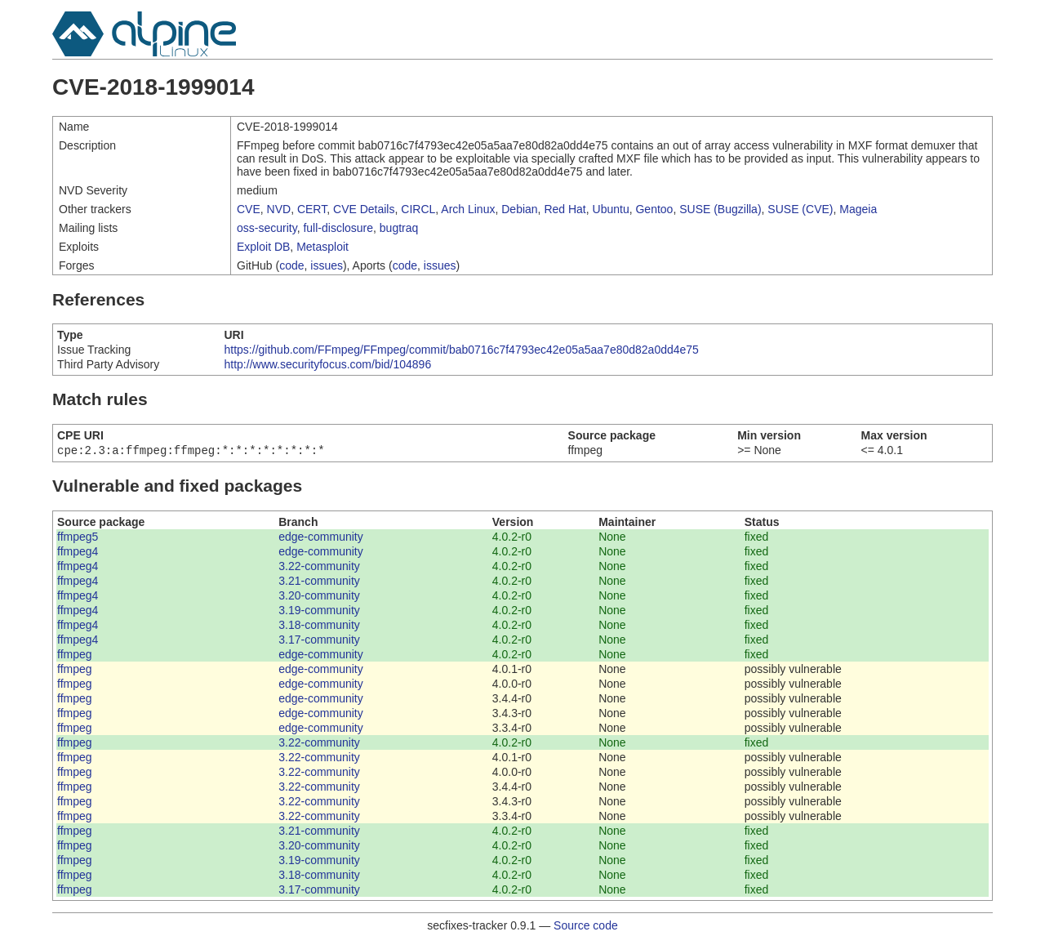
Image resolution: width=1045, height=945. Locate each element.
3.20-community (319, 597)
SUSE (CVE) (800, 209)
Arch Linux (468, 209)
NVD (279, 209)
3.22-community (319, 567)
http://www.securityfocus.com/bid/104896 (328, 364)
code (291, 265)
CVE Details (363, 209)
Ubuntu (611, 209)
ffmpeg (74, 655)
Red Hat (564, 209)
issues (326, 265)
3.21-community (319, 582)
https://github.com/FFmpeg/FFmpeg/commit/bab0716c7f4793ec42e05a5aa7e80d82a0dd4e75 (462, 349)
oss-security (267, 227)
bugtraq (399, 227)
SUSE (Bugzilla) (720, 209)
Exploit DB (263, 246)
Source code (586, 927)
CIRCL (418, 209)
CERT (312, 209)
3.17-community (319, 641)
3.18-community (319, 626)
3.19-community (319, 611)
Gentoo (654, 209)
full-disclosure (338, 227)
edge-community (320, 538)
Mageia (858, 209)
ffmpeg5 (77, 538)
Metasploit (322, 246)
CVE (248, 209)
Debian (519, 209)
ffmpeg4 (77, 552)
